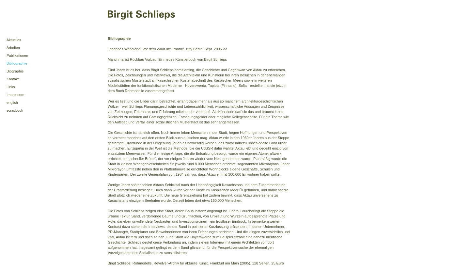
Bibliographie (17, 63)
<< (225, 49)
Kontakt (13, 79)
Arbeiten (13, 48)
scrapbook (15, 110)
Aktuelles (14, 40)
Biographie (15, 71)
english (12, 102)
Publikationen (17, 55)
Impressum (15, 95)
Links (11, 87)
